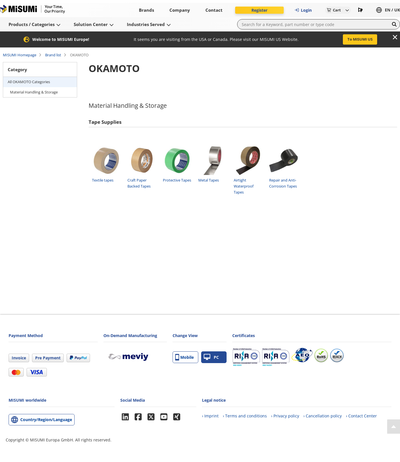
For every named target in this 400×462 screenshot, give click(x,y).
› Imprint (210, 416)
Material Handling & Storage (34, 92)
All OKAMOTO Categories (29, 81)
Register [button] (259, 10)
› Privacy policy (285, 416)
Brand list (53, 54)
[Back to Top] (393, 426)
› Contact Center (361, 416)
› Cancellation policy (322, 416)
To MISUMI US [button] (360, 39)
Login (303, 10)
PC (211, 357)
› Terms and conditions (245, 416)
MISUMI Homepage (19, 54)
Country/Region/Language (46, 419)
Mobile (184, 357)
